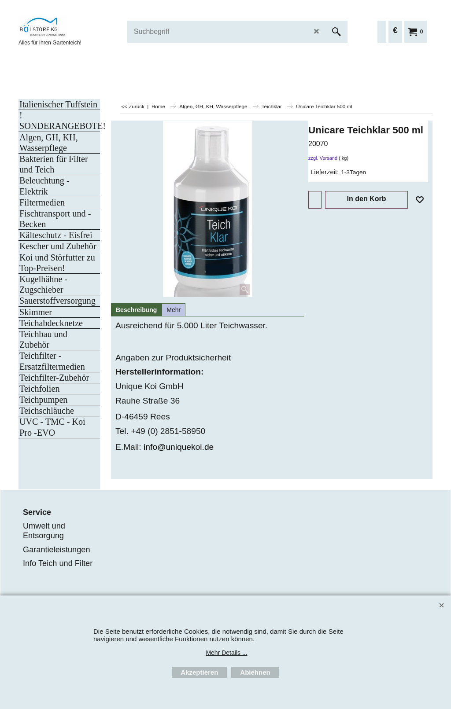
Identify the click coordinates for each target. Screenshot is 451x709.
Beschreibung (136, 309)
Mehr (173, 309)
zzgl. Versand (322, 158)
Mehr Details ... (226, 652)
